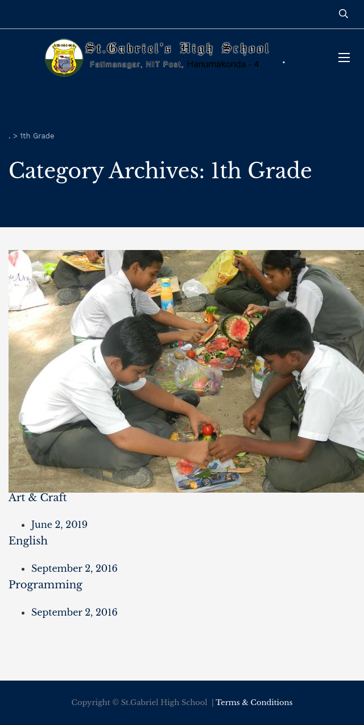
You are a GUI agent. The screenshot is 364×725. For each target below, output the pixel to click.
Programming (45, 585)
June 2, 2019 (59, 524)
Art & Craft (38, 497)
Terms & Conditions (254, 702)
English (28, 541)
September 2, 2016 (74, 568)
